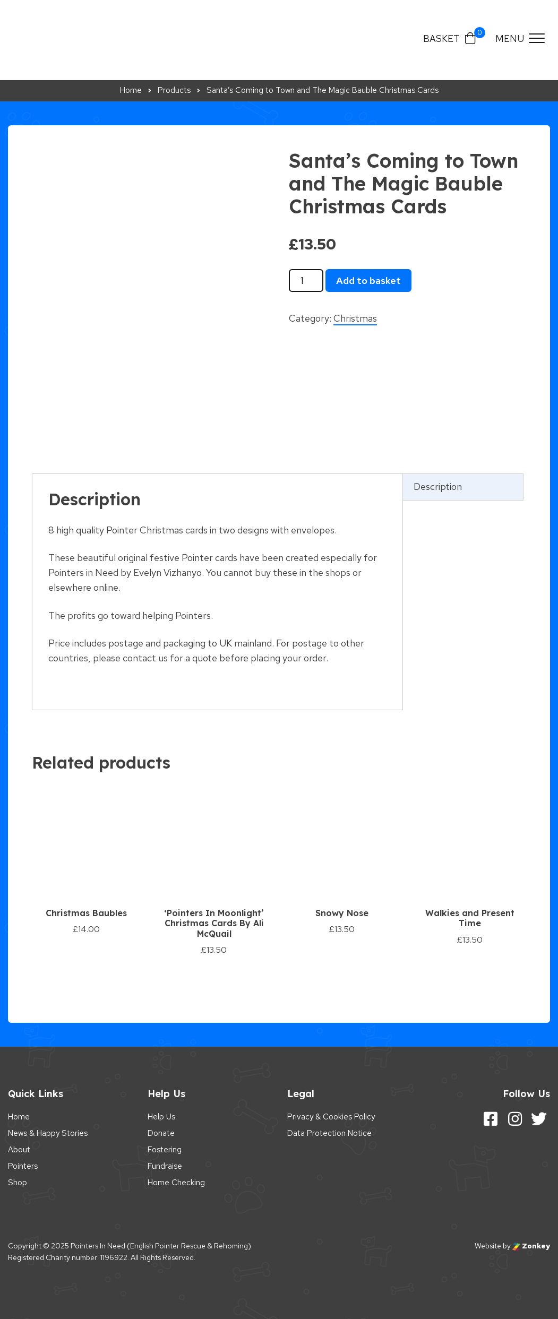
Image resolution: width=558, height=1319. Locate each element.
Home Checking (176, 1182)
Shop (17, 1182)
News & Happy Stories (48, 1133)
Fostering (165, 1149)
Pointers (23, 1166)
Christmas (355, 318)
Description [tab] (438, 486)
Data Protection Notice (329, 1133)
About (19, 1149)
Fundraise (165, 1166)
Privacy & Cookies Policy (331, 1116)
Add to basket (368, 280)
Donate (161, 1133)
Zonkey (531, 1246)
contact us (145, 658)
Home (19, 1116)
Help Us (161, 1116)
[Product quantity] (306, 280)
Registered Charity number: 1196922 (67, 1257)
